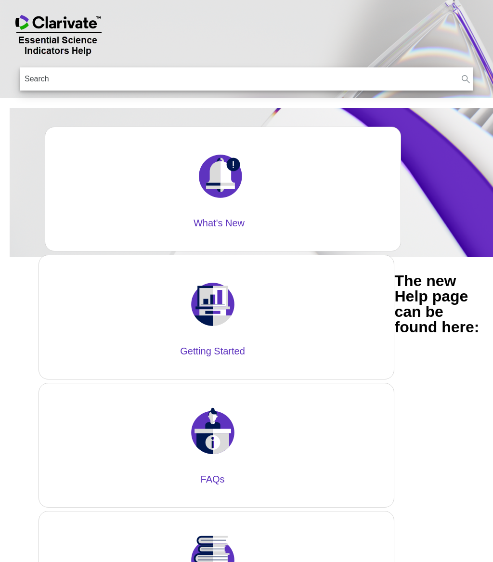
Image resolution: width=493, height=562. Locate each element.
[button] (465, 79)
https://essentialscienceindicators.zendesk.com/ (200, 296)
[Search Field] (246, 79)
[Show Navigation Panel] (480, 33)
